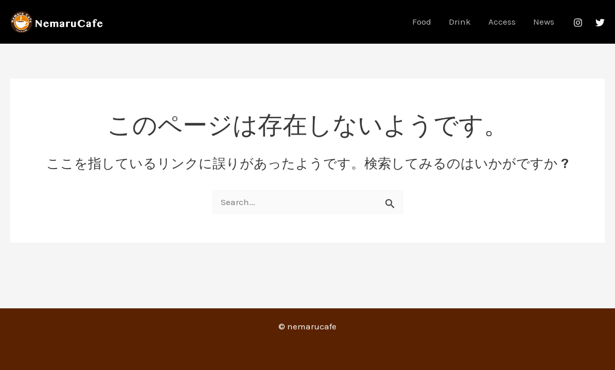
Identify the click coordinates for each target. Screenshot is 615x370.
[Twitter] (600, 22)
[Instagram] (578, 22)
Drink (460, 21)
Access (502, 21)
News (543, 21)
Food (421, 21)
